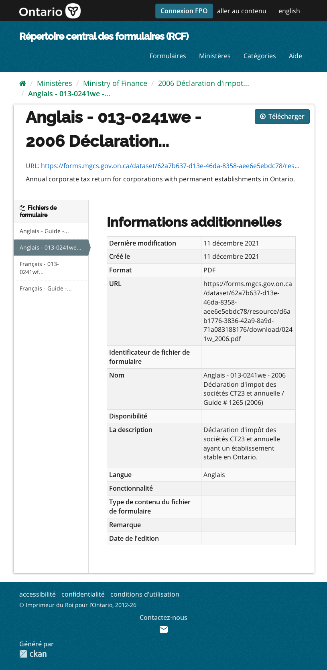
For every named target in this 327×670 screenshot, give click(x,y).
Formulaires (168, 55)
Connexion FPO (184, 10)
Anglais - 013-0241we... (50, 247)
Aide (295, 55)
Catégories (260, 55)
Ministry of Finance (115, 83)
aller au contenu (241, 10)
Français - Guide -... (46, 288)
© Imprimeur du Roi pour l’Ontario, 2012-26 (77, 605)
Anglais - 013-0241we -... (69, 93)
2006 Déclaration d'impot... (203, 83)
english (289, 10)
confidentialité (83, 594)
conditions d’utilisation (144, 594)
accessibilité (37, 594)
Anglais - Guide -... (44, 231)
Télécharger (282, 116)
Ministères (215, 55)
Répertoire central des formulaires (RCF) (103, 36)
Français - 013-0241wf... (39, 268)
